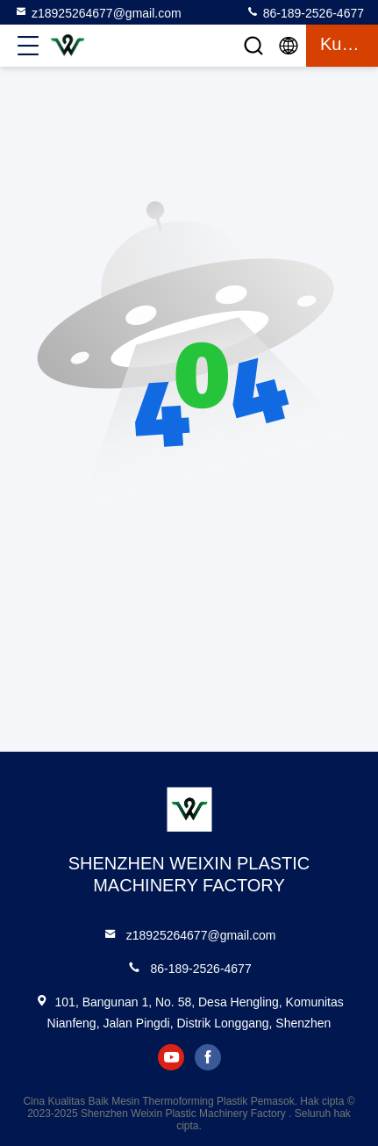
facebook (208, 1057)
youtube (171, 1057)
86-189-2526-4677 (305, 12)
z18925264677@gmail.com (98, 12)
